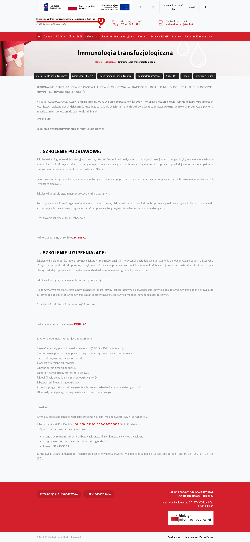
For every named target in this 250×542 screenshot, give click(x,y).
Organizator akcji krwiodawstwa (115, 76)
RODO (59, 36)
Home (98, 62)
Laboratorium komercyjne (117, 36)
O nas (47, 36)
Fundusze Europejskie (197, 36)
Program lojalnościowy (148, 76)
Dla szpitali (75, 36)
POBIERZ (80, 237)
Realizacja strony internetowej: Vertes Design (190, 537)
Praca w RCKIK (160, 36)
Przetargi (142, 36)
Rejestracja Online (204, 76)
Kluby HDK (170, 76)
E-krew (185, 76)
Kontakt (176, 36)
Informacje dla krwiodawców (50, 76)
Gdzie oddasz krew (81, 76)
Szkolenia (91, 36)
